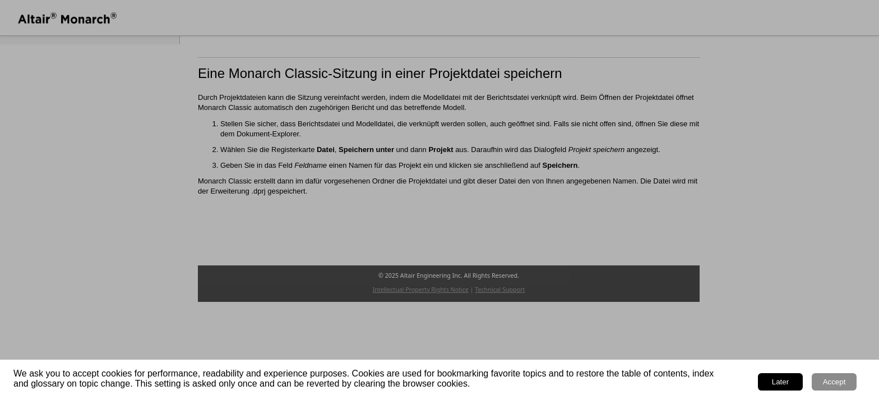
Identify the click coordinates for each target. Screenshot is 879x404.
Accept (834, 382)
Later (780, 382)
